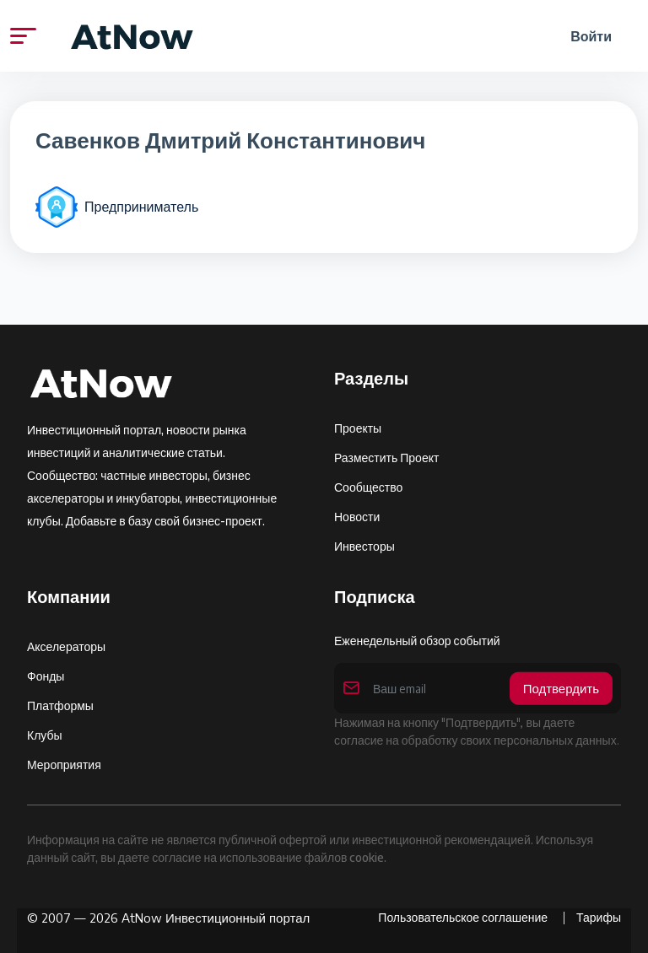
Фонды (45, 676)
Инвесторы (364, 546)
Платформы (60, 705)
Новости (357, 516)
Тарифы (598, 917)
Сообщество (368, 487)
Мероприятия (64, 764)
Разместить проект (386, 457)
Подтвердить (561, 688)
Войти (591, 36)
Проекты (357, 428)
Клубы (44, 735)
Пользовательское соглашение (464, 917)
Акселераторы (66, 646)
